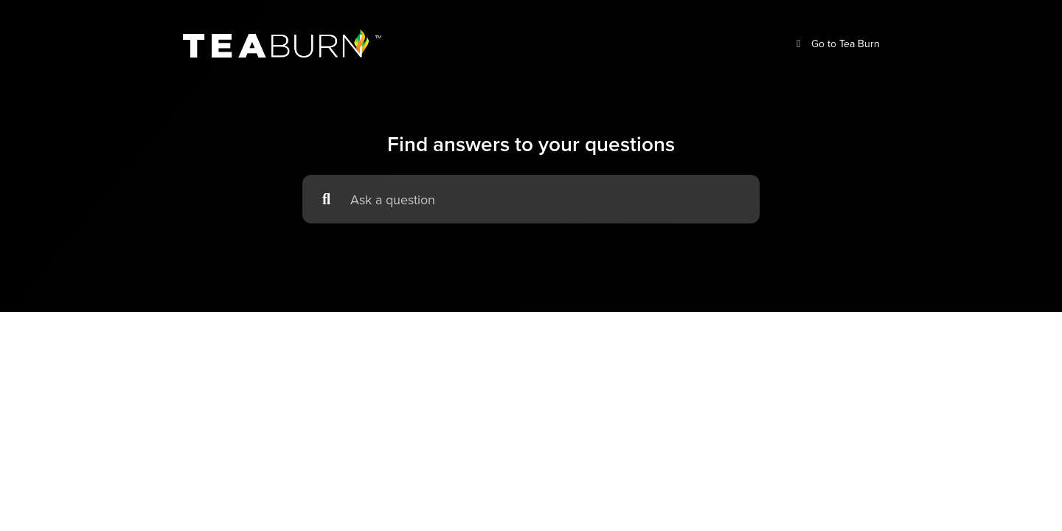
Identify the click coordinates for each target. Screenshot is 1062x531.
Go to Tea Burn (836, 43)
